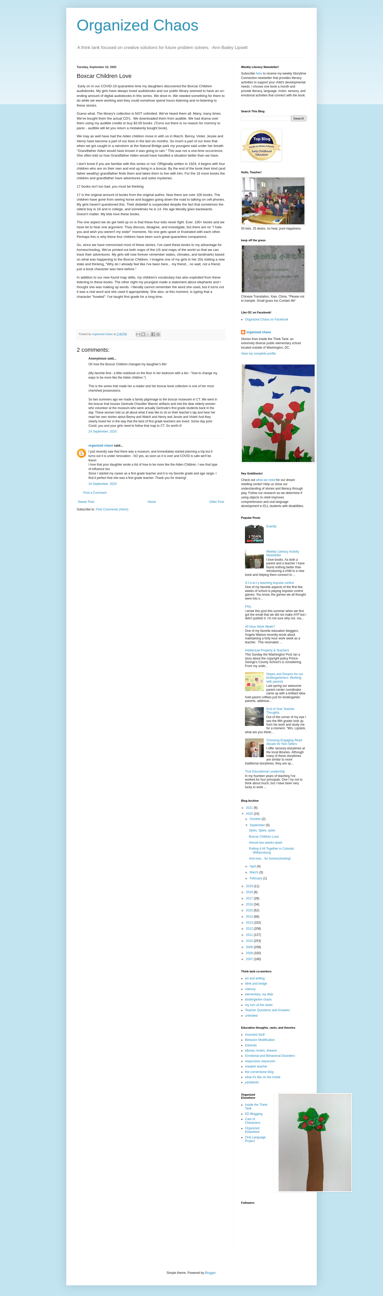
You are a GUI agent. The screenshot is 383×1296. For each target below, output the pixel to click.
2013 (250, 922)
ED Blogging (253, 1114)
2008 (250, 953)
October (256, 819)
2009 (250, 947)
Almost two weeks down (265, 842)
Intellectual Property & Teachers (267, 650)
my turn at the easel (258, 1005)
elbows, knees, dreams (261, 1050)
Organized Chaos (138, 25)
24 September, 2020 (102, 431)
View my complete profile (258, 353)
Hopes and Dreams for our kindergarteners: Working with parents (284, 677)
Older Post (216, 502)
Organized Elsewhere (252, 1130)
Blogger (210, 1273)
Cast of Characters (252, 1121)
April (253, 866)
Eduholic (251, 1045)
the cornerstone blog (259, 1072)
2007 (250, 959)
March (254, 872)
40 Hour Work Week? (260, 626)
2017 (250, 898)
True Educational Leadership (265, 771)
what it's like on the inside (262, 1077)
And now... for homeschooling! (270, 858)
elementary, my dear (259, 994)
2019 (250, 886)
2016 (250, 904)
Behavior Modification (260, 1040)
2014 (250, 916)
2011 (250, 935)
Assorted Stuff (255, 1034)
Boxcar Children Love (264, 836)
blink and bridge (256, 983)
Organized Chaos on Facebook (266, 319)
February (256, 878)
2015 (250, 910)
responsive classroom (260, 1061)
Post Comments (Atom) (112, 509)
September (258, 825)
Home (152, 502)
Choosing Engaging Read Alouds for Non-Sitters (284, 742)
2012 (250, 928)
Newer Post (86, 502)
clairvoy (250, 989)
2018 (250, 892)
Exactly (271, 526)
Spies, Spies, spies (262, 830)
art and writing (255, 978)
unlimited (251, 1015)
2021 (250, 808)
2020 (250, 814)
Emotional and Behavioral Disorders (270, 1056)
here (259, 73)
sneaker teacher (256, 1066)
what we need (265, 480)
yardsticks (252, 1082)
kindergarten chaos (258, 999)
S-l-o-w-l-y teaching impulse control (269, 583)
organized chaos (100, 445)
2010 (250, 941)
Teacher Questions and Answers (267, 1010)
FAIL (248, 606)
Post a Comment (94, 493)
